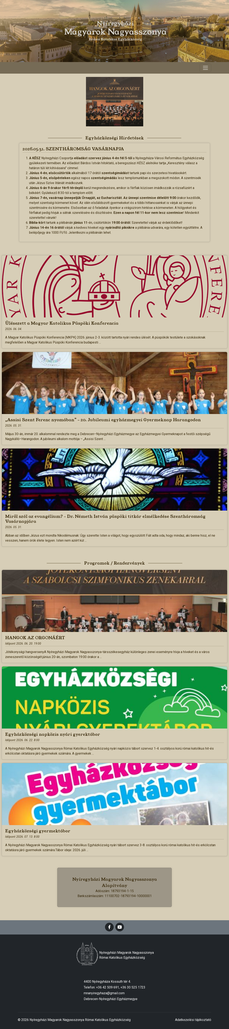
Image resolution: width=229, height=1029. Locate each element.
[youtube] (119, 927)
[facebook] (109, 927)
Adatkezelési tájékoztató (193, 1020)
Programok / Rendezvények (114, 563)
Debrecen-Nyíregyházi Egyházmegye (110, 999)
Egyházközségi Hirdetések (114, 137)
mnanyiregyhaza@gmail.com (104, 993)
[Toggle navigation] (205, 68)
